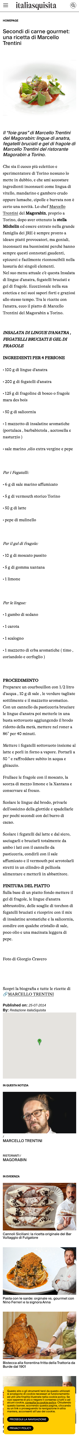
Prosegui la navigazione (28, 1419)
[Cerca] (73, 5)
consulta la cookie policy (40, 1402)
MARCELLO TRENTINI (31, 994)
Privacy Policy (20, 1428)
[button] (39, 1042)
